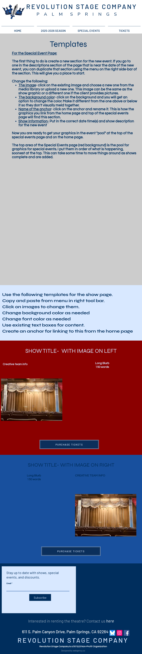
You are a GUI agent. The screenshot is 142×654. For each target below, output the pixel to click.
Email (9, 583)
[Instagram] (119, 633)
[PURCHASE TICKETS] (69, 444)
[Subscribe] (40, 597)
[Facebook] (126, 633)
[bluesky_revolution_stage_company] (112, 633)
